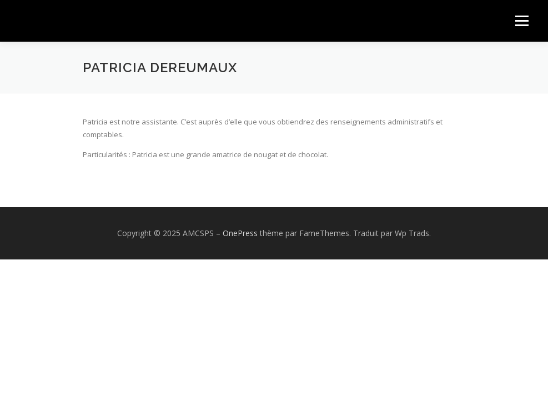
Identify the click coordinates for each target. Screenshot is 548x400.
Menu (521, 21)
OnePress (240, 233)
